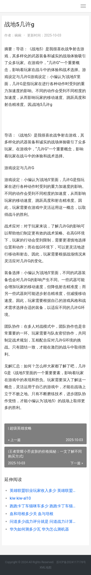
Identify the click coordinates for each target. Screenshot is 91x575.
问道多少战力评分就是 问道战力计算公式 (44, 521)
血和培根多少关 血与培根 (31, 513)
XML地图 (45, 567)
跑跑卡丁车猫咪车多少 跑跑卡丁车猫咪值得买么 (44, 506)
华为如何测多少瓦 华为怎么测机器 (39, 529)
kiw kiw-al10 (20, 498)
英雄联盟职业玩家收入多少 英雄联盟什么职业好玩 (44, 490)
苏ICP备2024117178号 (71, 562)
